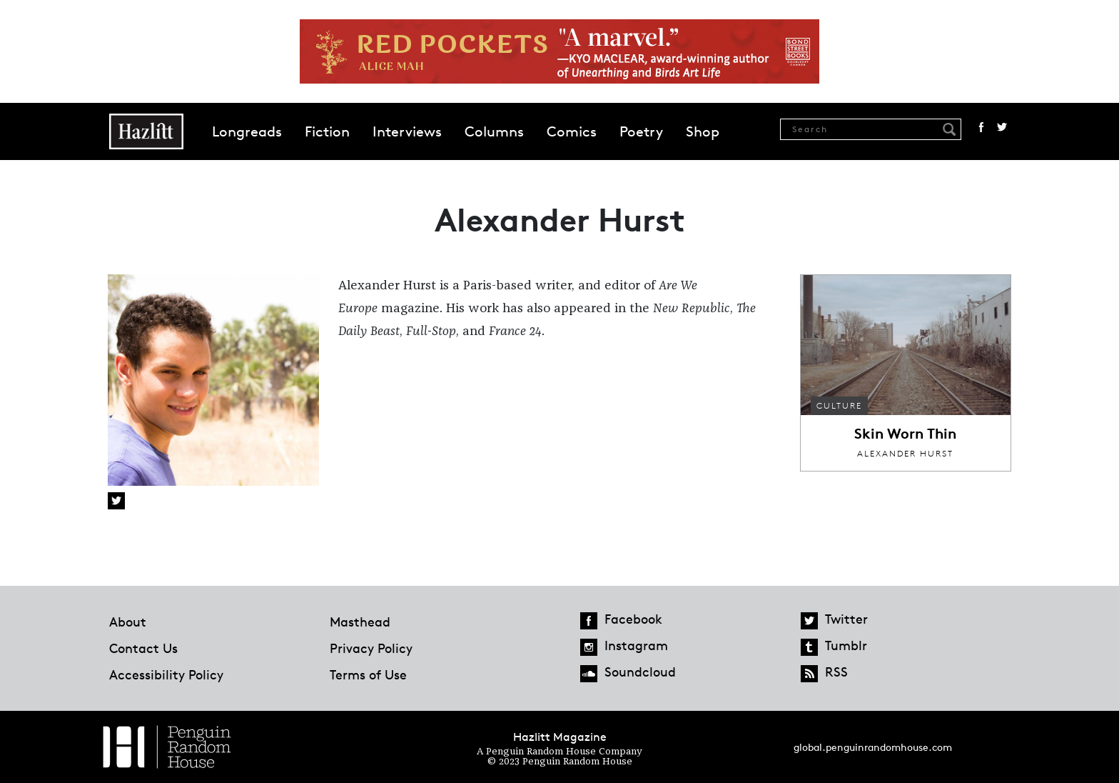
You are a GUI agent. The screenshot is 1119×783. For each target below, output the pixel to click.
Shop (702, 131)
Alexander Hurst (905, 453)
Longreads (247, 131)
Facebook (981, 127)
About (127, 621)
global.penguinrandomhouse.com (873, 747)
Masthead (360, 621)
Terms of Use (368, 674)
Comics (572, 131)
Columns (494, 131)
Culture (839, 405)
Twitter (1002, 127)
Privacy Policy (371, 648)
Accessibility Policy (166, 674)
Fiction (327, 131)
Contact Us (143, 648)
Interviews (407, 131)
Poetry (641, 131)
